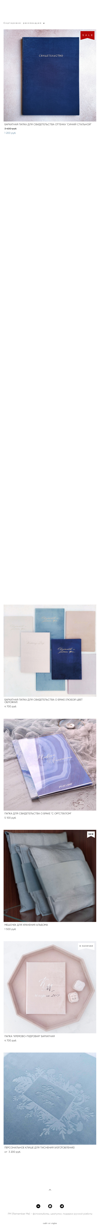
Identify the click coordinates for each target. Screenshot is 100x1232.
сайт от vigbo (50, 1223)
